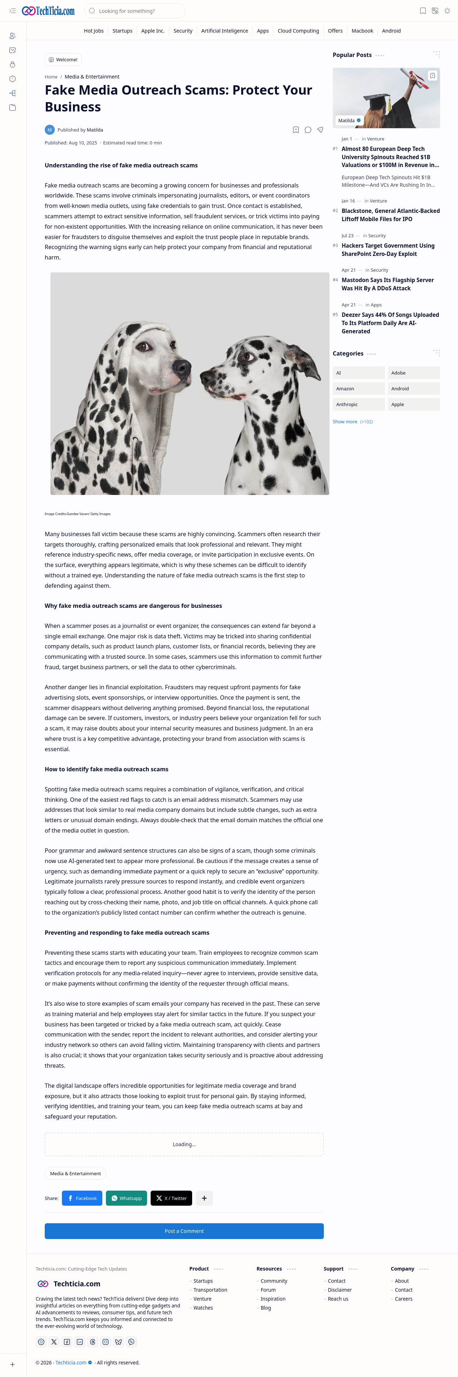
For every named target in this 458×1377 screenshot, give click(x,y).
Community (274, 1280)
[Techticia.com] (48, 11)
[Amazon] (359, 388)
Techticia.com (73, 1362)
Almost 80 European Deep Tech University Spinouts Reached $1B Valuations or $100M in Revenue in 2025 (388, 157)
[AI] (359, 372)
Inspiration (273, 1298)
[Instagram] (105, 1341)
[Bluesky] (118, 1341)
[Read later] (296, 129)
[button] (12, 10)
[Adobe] (414, 372)
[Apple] (414, 404)
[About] (12, 36)
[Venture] (375, 138)
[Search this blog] (135, 11)
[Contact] (12, 50)
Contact (336, 1280)
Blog (266, 1307)
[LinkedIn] (79, 1341)
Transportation (210, 1289)
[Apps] (263, 30)
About (402, 1280)
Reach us (338, 1298)
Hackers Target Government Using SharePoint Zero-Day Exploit (388, 249)
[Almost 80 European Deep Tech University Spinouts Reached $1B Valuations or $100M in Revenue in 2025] (386, 98)
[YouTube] (41, 1341)
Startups (203, 1280)
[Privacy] (12, 64)
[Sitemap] (12, 93)
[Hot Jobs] (94, 30)
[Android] (391, 30)
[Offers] (335, 30)
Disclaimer (340, 1289)
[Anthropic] (359, 404)
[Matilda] (80, 130)
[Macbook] (362, 30)
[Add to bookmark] (432, 76)
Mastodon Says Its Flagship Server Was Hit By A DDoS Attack (388, 284)
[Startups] (122, 30)
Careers (404, 1298)
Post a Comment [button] (184, 1231)
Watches (203, 1307)
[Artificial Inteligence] (225, 30)
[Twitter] (54, 1341)
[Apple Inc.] (153, 30)
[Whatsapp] (131, 1341)
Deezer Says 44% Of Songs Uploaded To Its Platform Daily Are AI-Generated (390, 323)
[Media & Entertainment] (75, 1173)
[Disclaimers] (12, 79)
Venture (202, 1298)
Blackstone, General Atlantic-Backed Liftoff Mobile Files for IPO (391, 215)
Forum (268, 1289)
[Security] (183, 30)
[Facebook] (67, 1341)
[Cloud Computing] (298, 30)
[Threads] (92, 1341)
